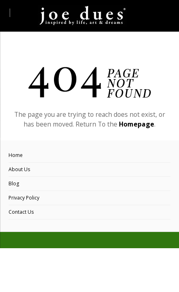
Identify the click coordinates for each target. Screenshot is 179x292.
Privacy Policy (24, 197)
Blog (14, 183)
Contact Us (21, 211)
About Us (19, 169)
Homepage (136, 124)
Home (16, 155)
